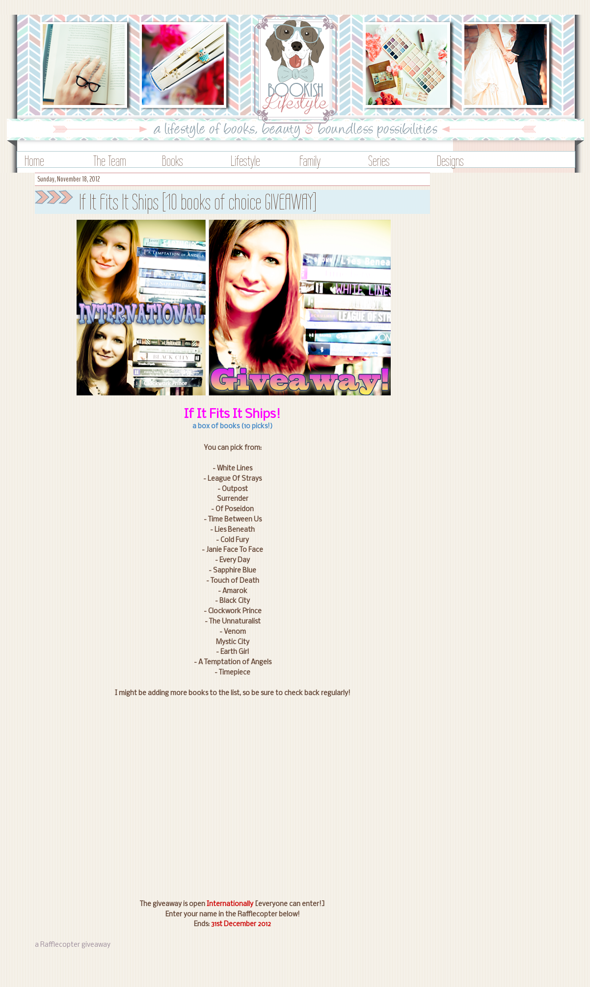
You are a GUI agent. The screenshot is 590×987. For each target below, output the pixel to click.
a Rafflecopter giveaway (72, 945)
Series (379, 161)
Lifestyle (245, 161)
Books (172, 161)
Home (34, 161)
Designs (450, 161)
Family (310, 161)
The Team (109, 161)
